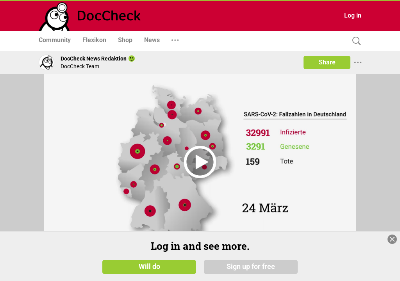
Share (327, 62)
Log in (352, 15)
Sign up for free (251, 266)
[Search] (354, 41)
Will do (149, 266)
